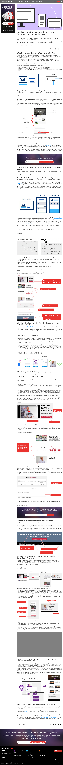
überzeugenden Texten (57, 218)
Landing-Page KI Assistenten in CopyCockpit (48, 717)
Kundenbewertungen (39, 1)
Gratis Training (30, 757)
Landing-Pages (49, 145)
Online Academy (27, 1)
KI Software (16, 754)
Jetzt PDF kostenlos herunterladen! (38, 742)
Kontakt (3, 759)
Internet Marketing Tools (6, 753)
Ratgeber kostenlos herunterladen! (46, 161)
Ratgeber (21, 1)
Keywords (41, 752)
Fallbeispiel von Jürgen (31, 326)
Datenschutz (19, 763)
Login (55, 1)
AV (22, 763)
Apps (58, 1)
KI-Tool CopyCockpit (24, 712)
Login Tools (58, 750)
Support (3, 756)
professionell (19, 183)
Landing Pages (29, 752)
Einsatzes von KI (27, 711)
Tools (33, 1)
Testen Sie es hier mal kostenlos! (28, 715)
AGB (15, 763)
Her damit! (11, 23)
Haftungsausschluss (10, 763)
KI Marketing (16, 752)
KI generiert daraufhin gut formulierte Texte (30, 223)
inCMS (37, 234)
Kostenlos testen (17, 755)
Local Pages (29, 754)
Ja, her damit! (50, 515)
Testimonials (16, 757)
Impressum (3, 763)
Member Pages (30, 755)
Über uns (3, 757)
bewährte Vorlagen (28, 180)
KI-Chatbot (26, 567)
